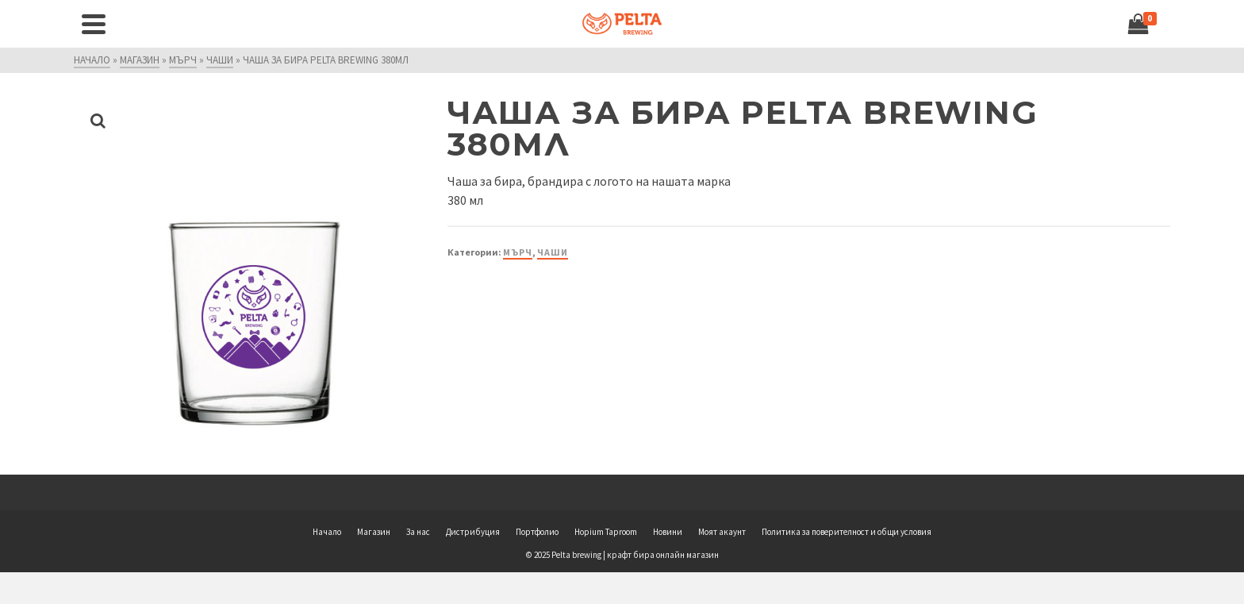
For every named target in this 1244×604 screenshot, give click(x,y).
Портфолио (537, 531)
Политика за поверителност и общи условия (846, 531)
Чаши (552, 252)
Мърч (517, 252)
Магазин (373, 531)
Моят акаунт (722, 531)
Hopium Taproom (605, 531)
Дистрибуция (473, 531)
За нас (418, 531)
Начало (327, 531)
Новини (667, 531)
